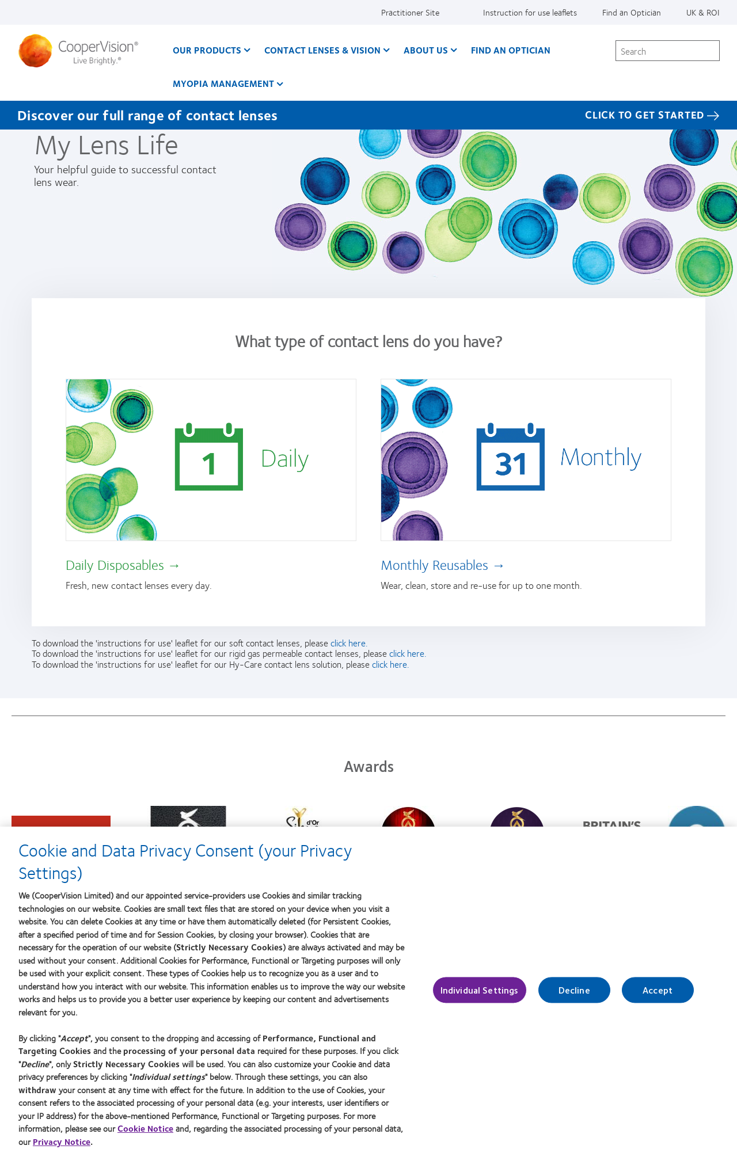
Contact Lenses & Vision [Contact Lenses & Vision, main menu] (322, 50)
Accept (658, 995)
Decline (574, 995)
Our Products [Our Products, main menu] (207, 50)
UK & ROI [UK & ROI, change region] (703, 12)
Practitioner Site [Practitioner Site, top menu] (410, 12)
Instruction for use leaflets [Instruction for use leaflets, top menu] (530, 12)
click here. (348, 643)
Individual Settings (479, 995)
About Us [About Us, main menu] (426, 50)
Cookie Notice (145, 1133)
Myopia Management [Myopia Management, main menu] (223, 83)
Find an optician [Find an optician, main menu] (510, 50)
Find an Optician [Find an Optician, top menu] (631, 12)
